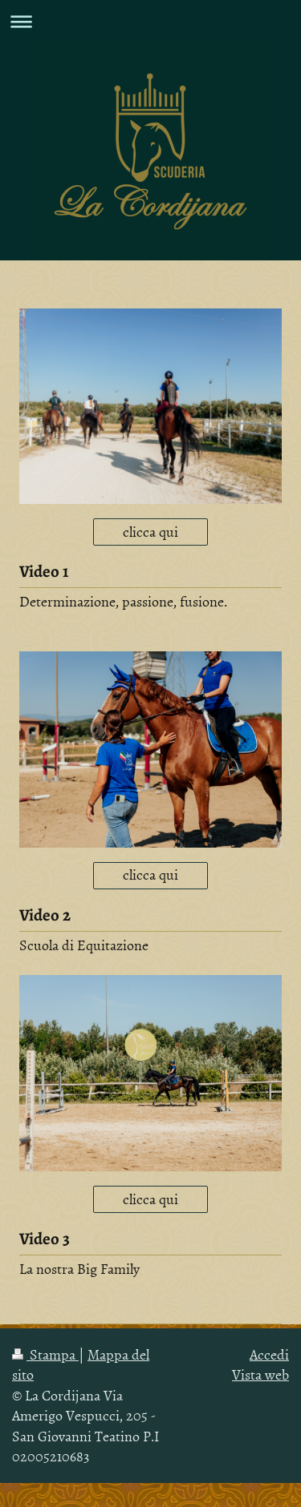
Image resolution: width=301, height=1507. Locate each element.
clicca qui (150, 531)
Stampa (45, 1354)
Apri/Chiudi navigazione (150, 21)
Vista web (260, 1374)
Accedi (269, 1354)
